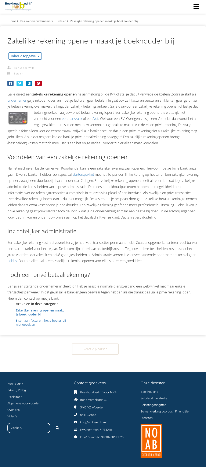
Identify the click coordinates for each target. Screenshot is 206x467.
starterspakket (83, 174)
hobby (12, 260)
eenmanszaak (72, 118)
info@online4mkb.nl (93, 422)
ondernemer (16, 100)
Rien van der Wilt (24, 68)
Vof (95, 118)
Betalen (18, 73)
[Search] (57, 428)
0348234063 (88, 415)
